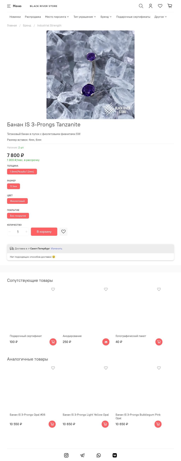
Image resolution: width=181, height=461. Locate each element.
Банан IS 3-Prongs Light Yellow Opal (88, 424)
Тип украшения (85, 16)
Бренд (106, 16)
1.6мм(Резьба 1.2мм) (22, 171)
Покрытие (13, 210)
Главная (12, 25)
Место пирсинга (57, 16)
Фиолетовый (17, 201)
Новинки (15, 16)
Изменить (56, 248)
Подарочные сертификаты (133, 16)
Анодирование (74, 340)
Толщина (12, 165)
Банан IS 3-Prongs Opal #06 (25, 424)
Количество (14, 224)
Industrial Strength (49, 25)
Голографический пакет (137, 340)
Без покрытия (18, 215)
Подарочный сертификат (23, 340)
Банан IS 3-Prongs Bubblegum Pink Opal (148, 424)
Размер (11, 180)
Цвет (10, 195)
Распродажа (33, 16)
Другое (160, 16)
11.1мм (13, 186)
